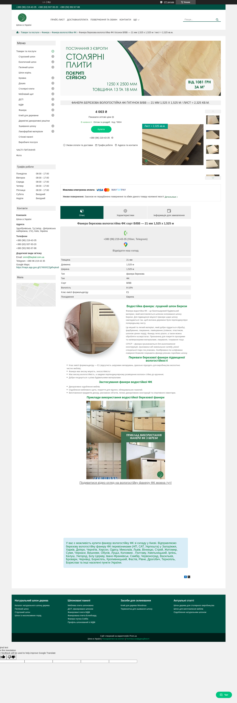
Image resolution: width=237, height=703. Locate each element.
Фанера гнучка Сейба (78, 619)
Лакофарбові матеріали (31, 131)
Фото (19, 155)
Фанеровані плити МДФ (79, 612)
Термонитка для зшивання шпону (136, 609)
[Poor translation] (11, 657)
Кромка (22, 78)
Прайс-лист (57, 19)
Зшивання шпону (27, 126)
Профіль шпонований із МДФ (81, 622)
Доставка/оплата (77, 19)
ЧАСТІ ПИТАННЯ (25, 149)
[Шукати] (217, 20)
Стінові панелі (26, 137)
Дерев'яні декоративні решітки (34, 121)
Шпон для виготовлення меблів (188, 609)
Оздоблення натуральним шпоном (190, 612)
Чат (224, 694)
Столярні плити (26, 88)
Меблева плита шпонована (80, 605)
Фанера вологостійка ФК (64, 32)
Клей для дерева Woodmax (133, 605)
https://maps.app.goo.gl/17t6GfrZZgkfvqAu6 (37, 267)
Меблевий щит (26, 94)
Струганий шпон (27, 56)
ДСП (21, 99)
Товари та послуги (30, 32)
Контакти (125, 19)
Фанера (46, 32)
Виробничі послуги (28, 142)
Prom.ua (133, 636)
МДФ (21, 104)
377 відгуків (169, 2)
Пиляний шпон (26, 67)
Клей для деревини (29, 115)
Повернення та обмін (104, 19)
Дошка (22, 83)
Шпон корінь (25, 72)
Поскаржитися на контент (113, 639)
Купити (101, 129)
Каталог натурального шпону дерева (32, 605)
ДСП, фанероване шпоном (80, 609)
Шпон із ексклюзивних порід (28, 615)
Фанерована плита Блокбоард (82, 615)
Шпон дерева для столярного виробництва (194, 605)
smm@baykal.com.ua (33, 257)
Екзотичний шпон (27, 62)
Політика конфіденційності (137, 639)
